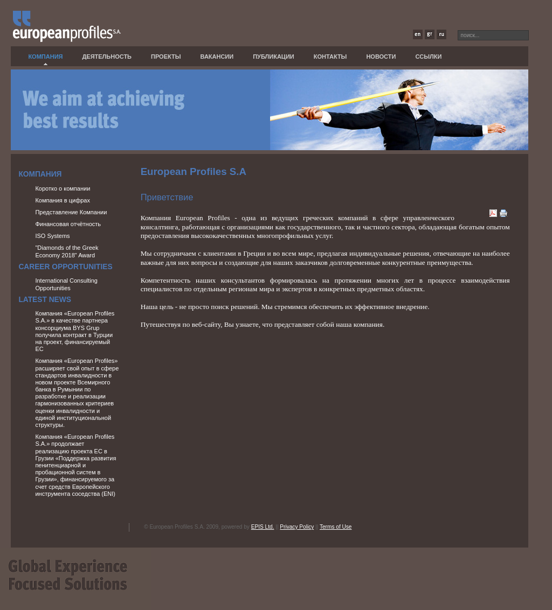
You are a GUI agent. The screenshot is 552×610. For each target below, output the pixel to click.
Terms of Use (336, 527)
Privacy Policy (297, 527)
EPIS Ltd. (262, 527)
